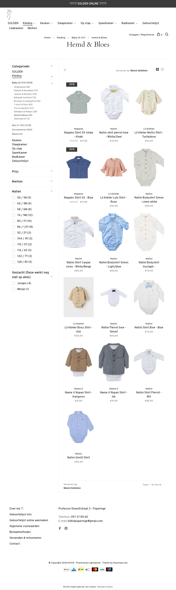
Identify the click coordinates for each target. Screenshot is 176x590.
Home (47, 37)
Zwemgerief (22, 119)
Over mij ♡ (16, 509)
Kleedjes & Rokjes (25, 112)
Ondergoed (22, 87)
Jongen (24, 283)
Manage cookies (105, 587)
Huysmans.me (120, 563)
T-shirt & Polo (23, 105)
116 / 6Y (24, 250)
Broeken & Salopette (27, 101)
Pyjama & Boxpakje (26, 90)
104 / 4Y (24, 238)
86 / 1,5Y (25, 227)
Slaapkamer (65, 23)
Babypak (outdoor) (25, 97)
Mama (17, 134)
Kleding (27, 23)
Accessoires (22, 129)
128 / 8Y (24, 262)
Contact (14, 544)
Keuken (45, 23)
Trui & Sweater (24, 108)
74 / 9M (25, 215)
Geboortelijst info (20, 514)
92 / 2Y (24, 233)
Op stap (86, 23)
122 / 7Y (24, 256)
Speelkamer (106, 23)
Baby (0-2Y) (78, 37)
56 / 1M (24, 198)
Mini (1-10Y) (21, 125)
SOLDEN (13, 23)
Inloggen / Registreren (141, 34)
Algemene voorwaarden (24, 526)
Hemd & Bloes (99, 37)
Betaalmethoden (20, 532)
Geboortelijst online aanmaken (28, 520)
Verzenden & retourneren (25, 538)
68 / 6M (24, 209)
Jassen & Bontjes (25, 94)
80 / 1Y (24, 221)
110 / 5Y (24, 244)
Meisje (23, 289)
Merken (32, 28)
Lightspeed (94, 563)
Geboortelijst (150, 23)
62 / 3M (24, 203)
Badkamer (128, 23)
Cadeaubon (16, 28)
